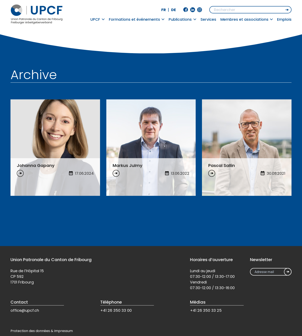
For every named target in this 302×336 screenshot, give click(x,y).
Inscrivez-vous (288, 272)
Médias (198, 302)
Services (208, 19)
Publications (182, 19)
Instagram (199, 9)
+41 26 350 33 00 (116, 310)
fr (163, 9)
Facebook (185, 9)
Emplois (284, 19)
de (173, 9)
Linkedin (192, 9)
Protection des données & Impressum (41, 330)
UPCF (97, 19)
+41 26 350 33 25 (206, 310)
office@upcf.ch (24, 310)
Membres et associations (246, 19)
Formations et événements (137, 19)
